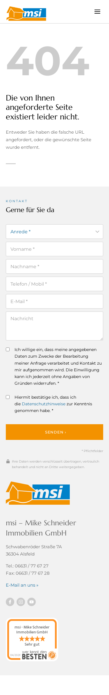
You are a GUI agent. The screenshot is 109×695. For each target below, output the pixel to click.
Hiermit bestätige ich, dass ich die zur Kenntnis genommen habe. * (49, 404)
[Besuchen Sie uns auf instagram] (21, 602)
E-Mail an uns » (22, 585)
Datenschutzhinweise (43, 404)
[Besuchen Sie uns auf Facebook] (10, 602)
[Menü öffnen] (97, 11)
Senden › (55, 432)
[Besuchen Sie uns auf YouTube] (31, 602)
